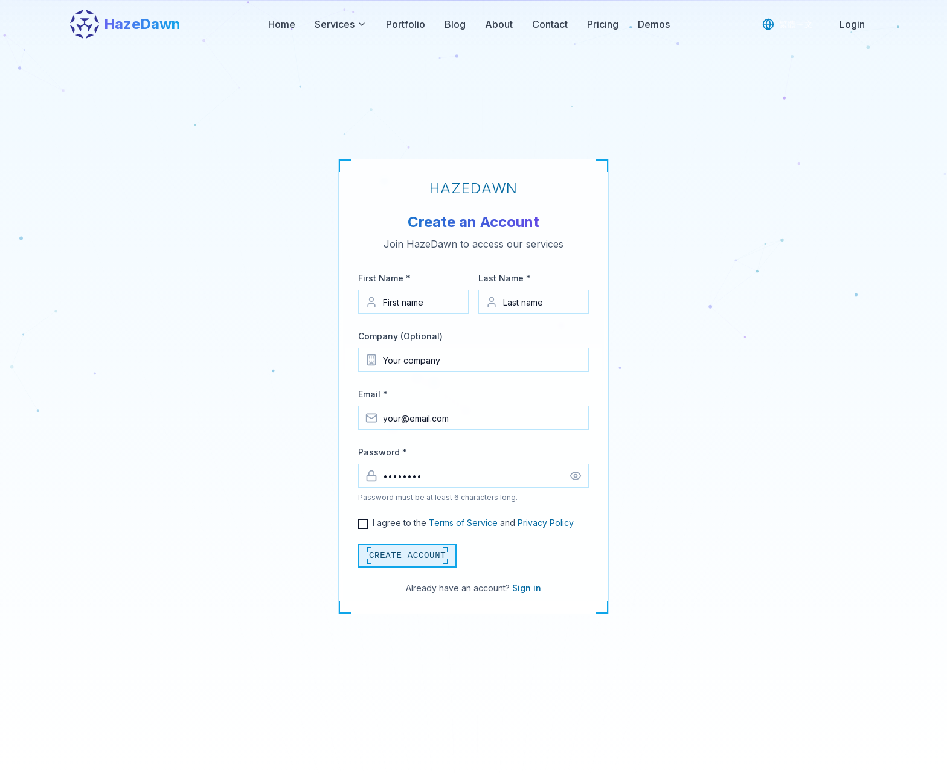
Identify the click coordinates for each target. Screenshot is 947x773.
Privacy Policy (546, 523)
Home (281, 24)
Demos (654, 24)
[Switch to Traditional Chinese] (787, 24)
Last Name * (504, 278)
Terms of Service (463, 523)
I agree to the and (473, 523)
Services (341, 24)
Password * (382, 452)
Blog (455, 24)
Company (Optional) (400, 336)
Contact (550, 24)
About (499, 24)
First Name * (384, 278)
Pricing (602, 24)
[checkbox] (363, 524)
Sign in (526, 588)
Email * (373, 394)
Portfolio (405, 24)
